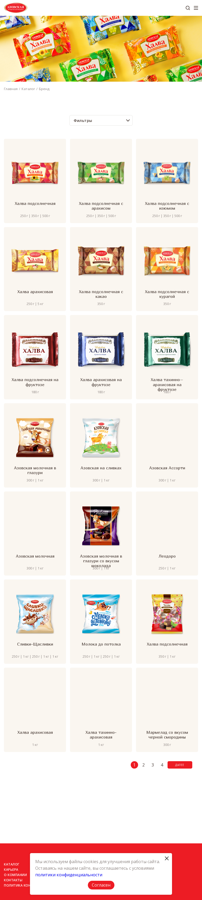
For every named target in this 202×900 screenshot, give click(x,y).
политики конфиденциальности (68, 875)
